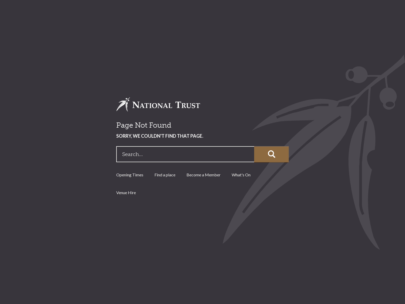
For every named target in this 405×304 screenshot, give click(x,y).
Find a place (164, 174)
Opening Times (129, 174)
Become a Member (203, 174)
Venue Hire (126, 192)
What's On (241, 174)
